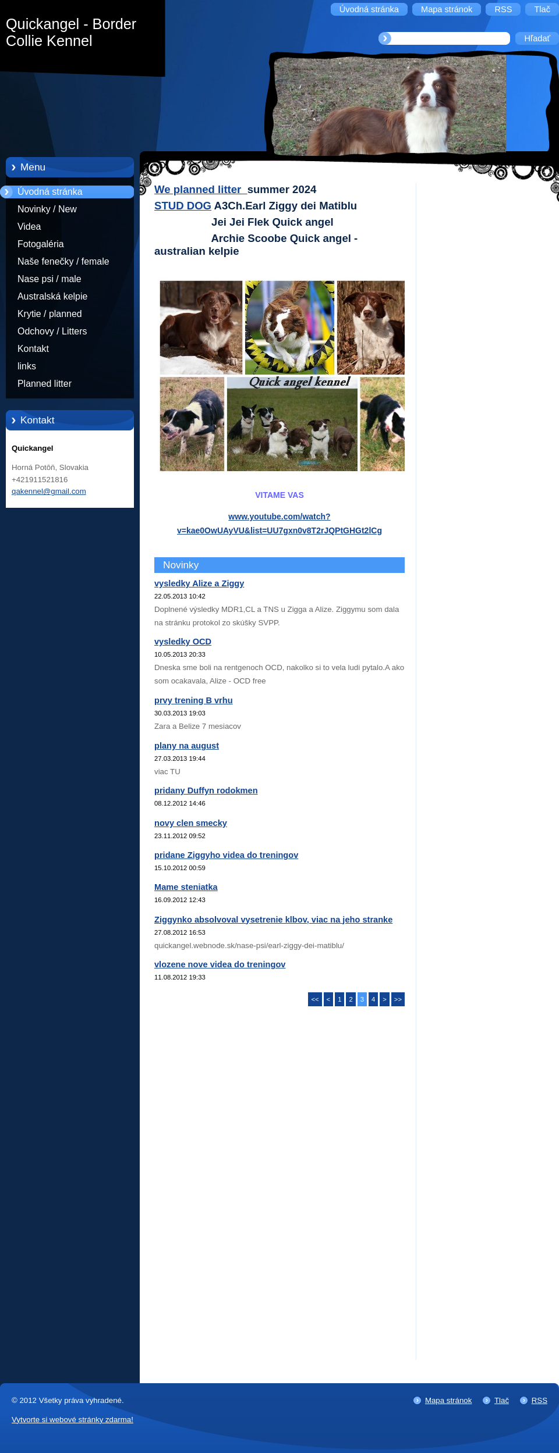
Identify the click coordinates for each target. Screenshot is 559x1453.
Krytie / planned (49, 314)
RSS (539, 1400)
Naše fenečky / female (63, 261)
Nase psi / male (49, 279)
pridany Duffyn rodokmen (206, 790)
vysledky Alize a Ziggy (199, 583)
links (26, 366)
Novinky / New (47, 209)
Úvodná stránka (50, 192)
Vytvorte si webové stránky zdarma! (72, 1419)
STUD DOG (182, 206)
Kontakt (33, 349)
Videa (29, 227)
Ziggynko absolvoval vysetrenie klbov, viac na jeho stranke (273, 919)
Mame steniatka (186, 887)
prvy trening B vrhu (193, 700)
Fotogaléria (40, 244)
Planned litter (44, 384)
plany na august (186, 745)
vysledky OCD (182, 641)
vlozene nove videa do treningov (219, 964)
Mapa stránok (448, 1400)
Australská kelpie (52, 296)
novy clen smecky (190, 823)
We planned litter (200, 189)
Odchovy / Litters (52, 331)
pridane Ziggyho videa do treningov (226, 855)
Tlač (501, 1400)
